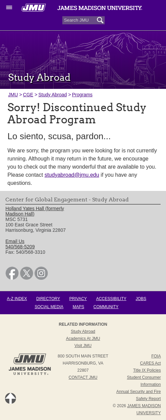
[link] (12, 278)
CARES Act (150, 363)
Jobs (141, 298)
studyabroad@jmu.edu (71, 175)
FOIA (156, 356)
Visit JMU (83, 345)
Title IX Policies (147, 370)
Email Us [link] (14, 241)
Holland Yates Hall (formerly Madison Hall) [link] (34, 211)
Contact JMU (83, 377)
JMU (13, 94)
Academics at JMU (83, 338)
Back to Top (10, 398)
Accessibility (111, 298)
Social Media (49, 306)
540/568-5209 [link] (20, 246)
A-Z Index (17, 298)
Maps (78, 306)
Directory (48, 298)
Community (106, 306)
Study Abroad (52, 94)
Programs (82, 94)
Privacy (78, 298)
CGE (28, 94)
